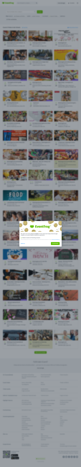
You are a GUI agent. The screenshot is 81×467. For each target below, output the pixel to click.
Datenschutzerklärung (55, 239)
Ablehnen (23, 243)
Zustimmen (55, 243)
